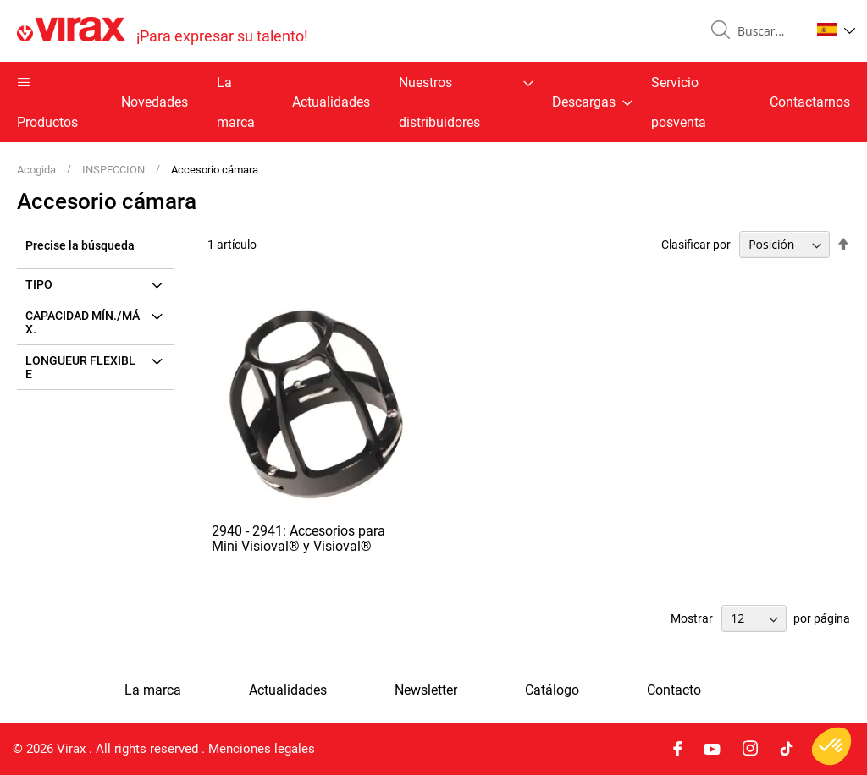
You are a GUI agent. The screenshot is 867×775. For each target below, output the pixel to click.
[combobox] (767, 31)
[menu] (433, 102)
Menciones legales (261, 748)
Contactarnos (810, 102)
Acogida (37, 169)
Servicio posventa (678, 102)
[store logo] (162, 31)
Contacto (674, 690)
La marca (236, 102)
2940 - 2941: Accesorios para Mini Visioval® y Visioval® (298, 538)
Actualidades (331, 102)
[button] (836, 29)
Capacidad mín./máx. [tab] (82, 322)
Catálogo (552, 690)
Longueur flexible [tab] (80, 367)
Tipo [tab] (38, 284)
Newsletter (426, 690)
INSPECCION (114, 169)
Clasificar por (696, 244)
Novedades (154, 102)
